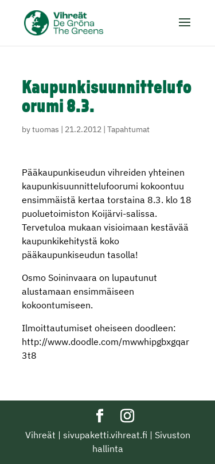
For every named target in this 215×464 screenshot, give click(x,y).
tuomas (45, 129)
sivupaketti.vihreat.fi (105, 435)
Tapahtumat (128, 129)
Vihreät (40, 435)
